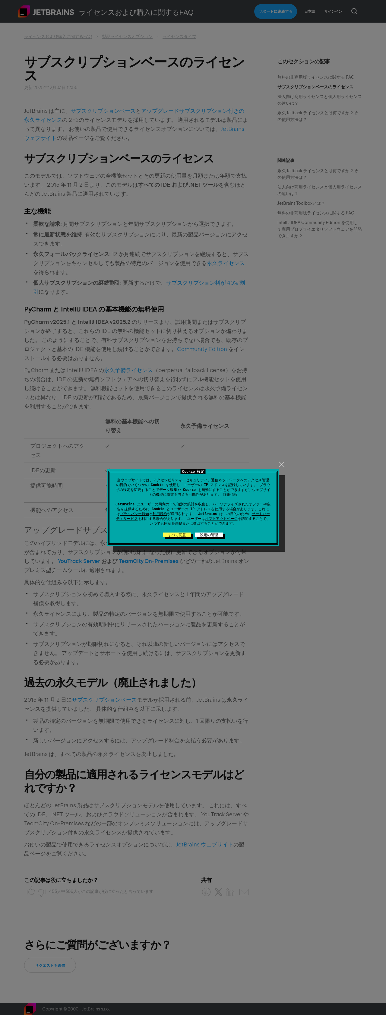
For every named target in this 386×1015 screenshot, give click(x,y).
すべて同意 (177, 535)
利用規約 (160, 513)
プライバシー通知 (134, 513)
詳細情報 (230, 494)
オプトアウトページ (221, 518)
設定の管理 (209, 535)
